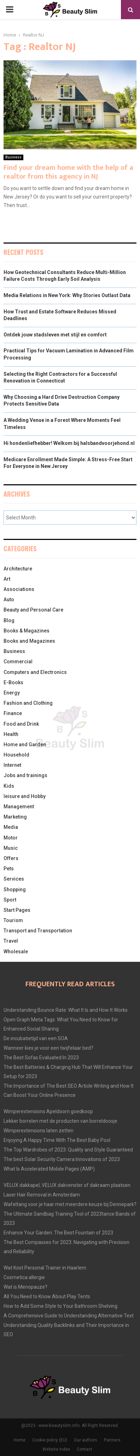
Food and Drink (21, 724)
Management (19, 806)
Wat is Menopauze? (25, 1287)
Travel (11, 941)
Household (16, 755)
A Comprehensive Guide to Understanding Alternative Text (69, 1315)
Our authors (85, 1440)
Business (13, 157)
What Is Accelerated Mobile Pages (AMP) (49, 1169)
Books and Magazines (29, 641)
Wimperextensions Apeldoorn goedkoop (48, 1111)
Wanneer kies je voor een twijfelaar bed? (48, 1048)
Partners (112, 1440)
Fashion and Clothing (28, 703)
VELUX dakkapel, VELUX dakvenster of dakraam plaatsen (67, 1185)
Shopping (15, 889)
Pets (9, 868)
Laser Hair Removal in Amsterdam (42, 1195)
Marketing (15, 817)
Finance (13, 713)
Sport (10, 900)
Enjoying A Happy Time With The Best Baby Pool (57, 1140)
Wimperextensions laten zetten (39, 1130)
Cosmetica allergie (24, 1277)
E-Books (13, 682)
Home (19, 1440)
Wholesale (16, 951)
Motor (11, 838)
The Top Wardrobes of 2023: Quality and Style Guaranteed (68, 1150)
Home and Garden (25, 744)
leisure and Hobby (25, 796)
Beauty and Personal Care (33, 610)
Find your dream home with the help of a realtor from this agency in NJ (68, 172)
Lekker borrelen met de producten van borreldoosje (60, 1121)
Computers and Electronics (35, 672)
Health (11, 734)
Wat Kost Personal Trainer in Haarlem (45, 1268)
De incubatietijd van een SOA (36, 1038)
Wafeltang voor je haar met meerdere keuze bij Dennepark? (70, 1204)
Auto (9, 599)
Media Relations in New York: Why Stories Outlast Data (67, 295)
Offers (11, 858)
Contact (84, 1449)
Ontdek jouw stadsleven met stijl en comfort (55, 334)
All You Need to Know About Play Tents (47, 1296)
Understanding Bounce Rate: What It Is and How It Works (66, 1010)
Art (7, 579)
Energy (12, 693)
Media (11, 827)
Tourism (13, 920)
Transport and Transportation (38, 930)
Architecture (18, 568)
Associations (19, 589)
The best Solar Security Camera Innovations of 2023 (62, 1159)
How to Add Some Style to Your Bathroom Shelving (60, 1306)
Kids (9, 786)
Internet (12, 765)
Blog (9, 620)
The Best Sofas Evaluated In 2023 (41, 1057)
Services (14, 879)
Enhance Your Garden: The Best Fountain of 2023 (58, 1232)
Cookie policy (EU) (49, 1440)
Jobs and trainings (25, 775)
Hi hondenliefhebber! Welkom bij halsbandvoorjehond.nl (69, 443)
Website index (56, 1449)
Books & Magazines (26, 631)
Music (11, 848)
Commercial (18, 661)
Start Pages (17, 910)
